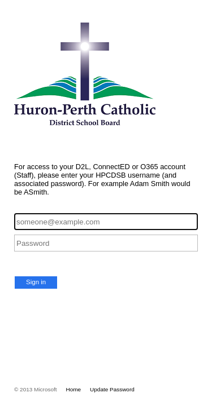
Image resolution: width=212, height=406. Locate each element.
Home (73, 389)
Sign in (36, 282)
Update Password (112, 389)
